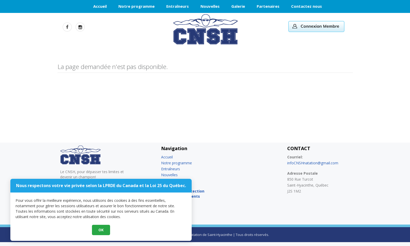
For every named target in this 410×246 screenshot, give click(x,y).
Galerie (238, 6)
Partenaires (268, 6)
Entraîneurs (177, 6)
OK (205, 230)
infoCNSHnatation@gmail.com (312, 162)
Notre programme (136, 6)
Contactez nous (306, 6)
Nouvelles (210, 6)
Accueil (100, 6)
